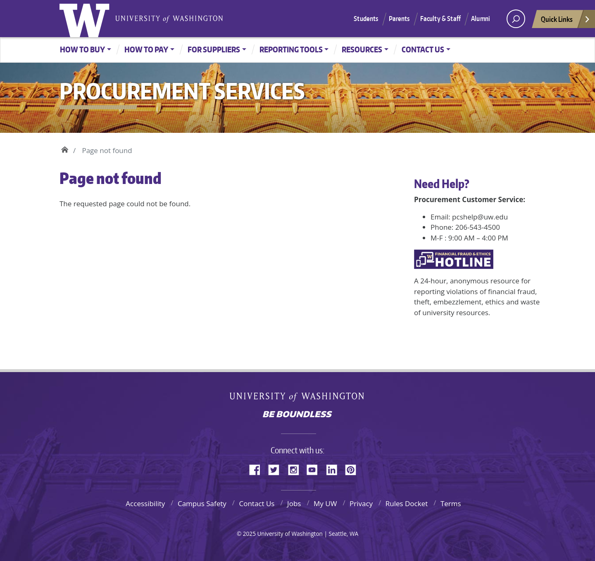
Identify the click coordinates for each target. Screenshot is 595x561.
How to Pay (146, 49)
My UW (325, 503)
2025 (249, 533)
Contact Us (423, 49)
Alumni (480, 18)
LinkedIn (334, 468)
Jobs (294, 503)
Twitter (277, 468)
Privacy (361, 503)
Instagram (296, 468)
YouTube (315, 468)
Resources (362, 49)
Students (366, 18)
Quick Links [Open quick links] (565, 21)
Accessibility (145, 503)
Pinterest (353, 468)
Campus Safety (202, 503)
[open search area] (516, 18)
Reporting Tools (291, 49)
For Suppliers (214, 49)
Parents (399, 18)
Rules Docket (407, 503)
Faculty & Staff (440, 18)
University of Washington (86, 18)
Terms (450, 503)
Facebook (258, 468)
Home (65, 148)
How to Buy (82, 49)
